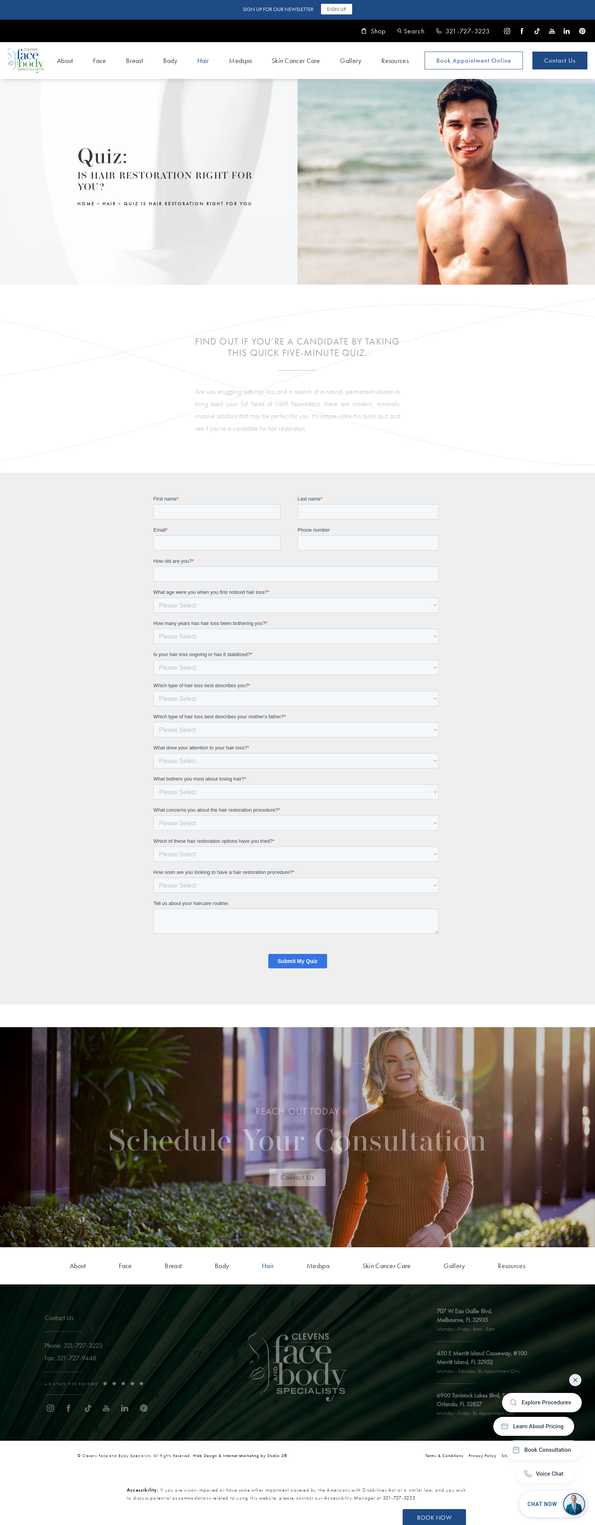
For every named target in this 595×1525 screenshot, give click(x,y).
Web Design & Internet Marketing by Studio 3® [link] (240, 1455)
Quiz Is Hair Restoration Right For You (188, 203)
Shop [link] (373, 31)
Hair (109, 203)
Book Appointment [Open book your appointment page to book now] (473, 60)
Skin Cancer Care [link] (296, 60)
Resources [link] (395, 60)
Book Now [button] (434, 1518)
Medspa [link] (240, 60)
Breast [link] (134, 60)
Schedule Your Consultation (297, 1136)
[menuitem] (507, 31)
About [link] (65, 60)
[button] (411, 31)
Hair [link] (203, 60)
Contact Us (560, 60)
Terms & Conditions (444, 1455)
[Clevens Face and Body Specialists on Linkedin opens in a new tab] (566, 31)
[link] (463, 31)
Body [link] (170, 60)
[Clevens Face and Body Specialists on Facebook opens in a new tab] (522, 31)
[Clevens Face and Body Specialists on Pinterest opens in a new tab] (582, 31)
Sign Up (336, 9)
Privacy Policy (482, 1455)
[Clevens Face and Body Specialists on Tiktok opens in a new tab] (537, 31)
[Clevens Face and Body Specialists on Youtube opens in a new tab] (552, 31)
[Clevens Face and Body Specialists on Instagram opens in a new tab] (507, 31)
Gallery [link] (350, 60)
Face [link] (99, 60)
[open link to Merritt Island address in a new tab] (486, 1362)
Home (86, 203)
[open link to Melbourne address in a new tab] (470, 1320)
